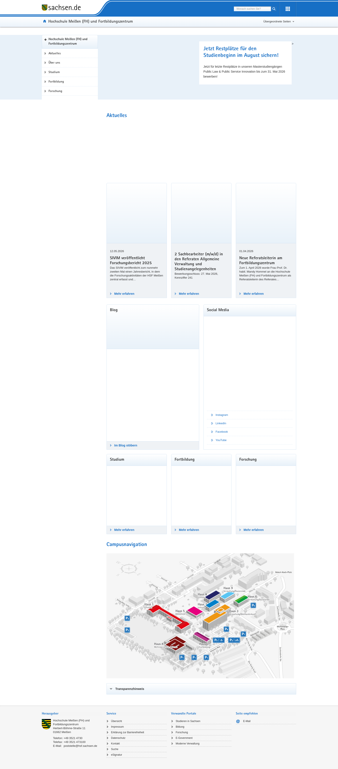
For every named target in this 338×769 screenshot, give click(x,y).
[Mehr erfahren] (136, 496)
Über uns (54, 62)
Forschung (55, 91)
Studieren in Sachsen (188, 721)
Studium (54, 72)
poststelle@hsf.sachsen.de (80, 745)
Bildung (180, 726)
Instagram (222, 414)
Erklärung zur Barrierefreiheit (127, 732)
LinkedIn (221, 423)
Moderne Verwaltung (187, 743)
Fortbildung (56, 81)
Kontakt (115, 743)
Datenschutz (118, 737)
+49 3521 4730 (73, 738)
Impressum (117, 726)
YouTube (221, 440)
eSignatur (116, 754)
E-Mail (246, 721)
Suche (114, 749)
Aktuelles (55, 53)
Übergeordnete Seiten (277, 21)
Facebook (222, 431)
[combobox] (252, 8)
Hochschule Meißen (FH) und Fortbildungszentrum (68, 41)
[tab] (201, 688)
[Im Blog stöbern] (153, 395)
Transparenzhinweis (129, 689)
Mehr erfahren (124, 293)
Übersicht (116, 721)
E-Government (184, 737)
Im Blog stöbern (125, 445)
